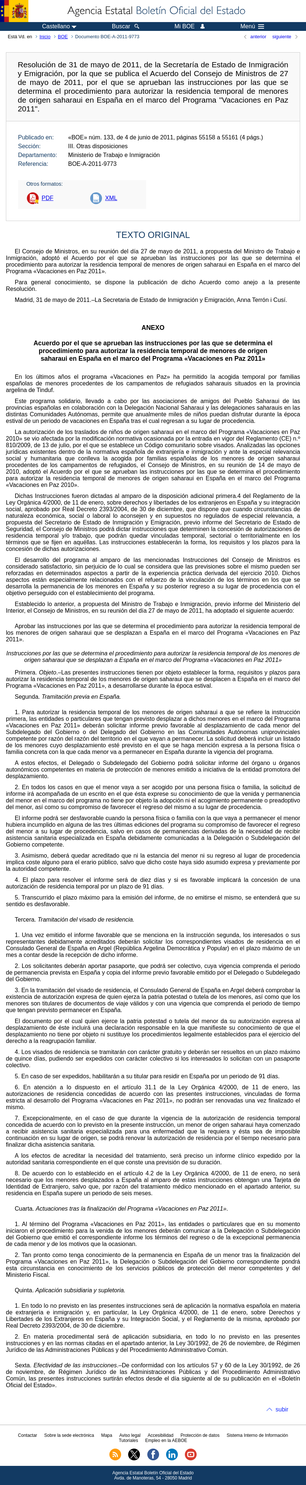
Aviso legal (130, 1435)
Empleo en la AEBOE (166, 1440)
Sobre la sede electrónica (69, 1435)
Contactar (27, 1435)
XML (111, 198)
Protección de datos (199, 1435)
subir (281, 1409)
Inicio (44, 36)
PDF (47, 198)
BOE (63, 36)
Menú (252, 26)
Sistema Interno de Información (257, 1435)
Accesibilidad (160, 1435)
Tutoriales (128, 1440)
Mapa (106, 1435)
